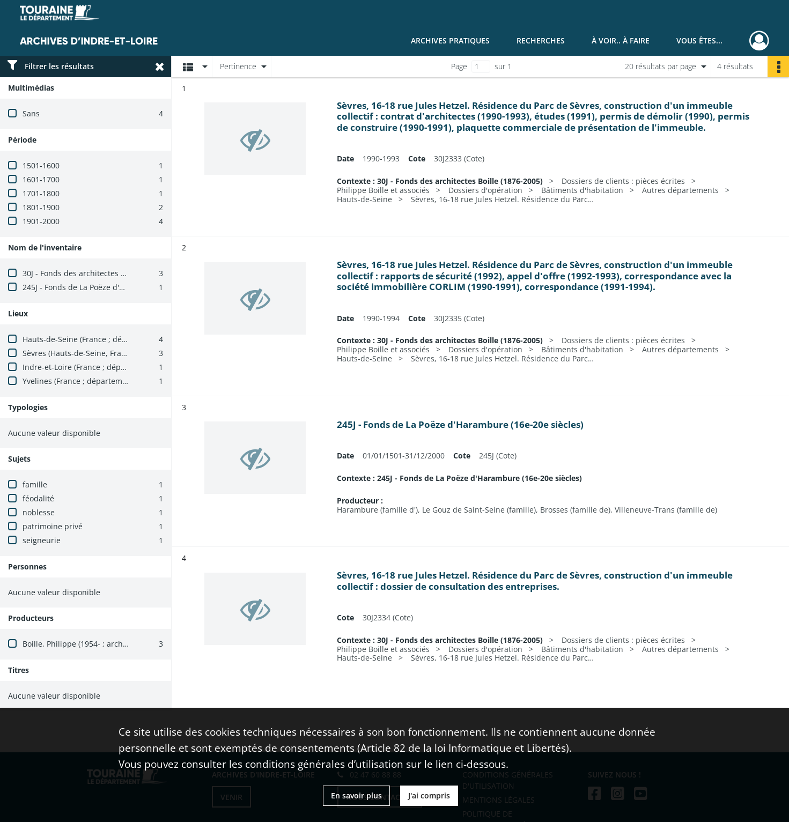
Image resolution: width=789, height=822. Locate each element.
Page (459, 66)
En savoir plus (356, 795)
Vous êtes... (699, 40)
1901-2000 (41, 221)
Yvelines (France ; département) (79, 381)
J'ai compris (429, 795)
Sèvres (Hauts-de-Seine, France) (79, 353)
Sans (31, 113)
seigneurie (42, 540)
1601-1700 (41, 179)
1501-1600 (41, 165)
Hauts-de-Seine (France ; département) (92, 339)
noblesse (39, 512)
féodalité (38, 498)
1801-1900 (41, 207)
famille (35, 484)
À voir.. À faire (621, 40)
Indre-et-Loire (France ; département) (89, 367)
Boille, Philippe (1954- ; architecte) (84, 644)
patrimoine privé (53, 526)
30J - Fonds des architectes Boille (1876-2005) (103, 273)
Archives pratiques (450, 40)
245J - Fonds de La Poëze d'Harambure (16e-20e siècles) (122, 287)
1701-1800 (41, 193)
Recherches (541, 40)
